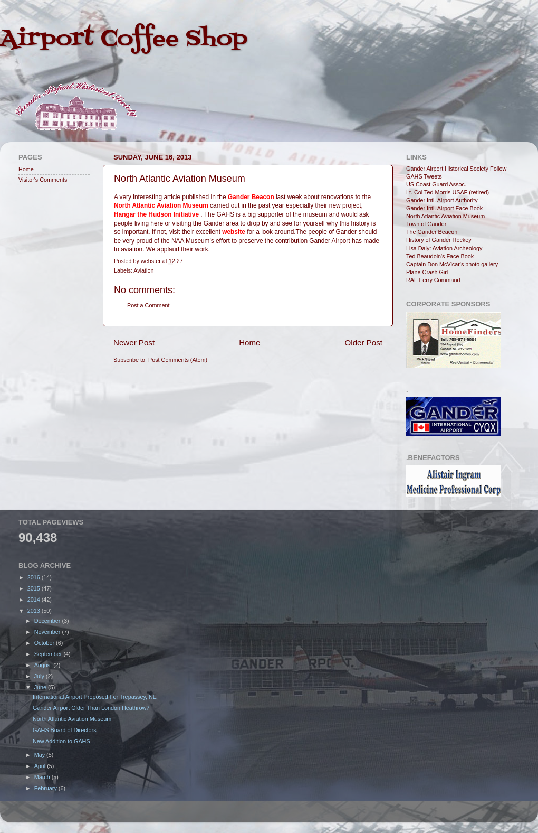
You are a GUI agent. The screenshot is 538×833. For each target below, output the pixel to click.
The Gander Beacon (431, 232)
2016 (34, 577)
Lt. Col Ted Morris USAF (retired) (447, 192)
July (40, 676)
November (48, 632)
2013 (34, 610)
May (40, 755)
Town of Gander (426, 224)
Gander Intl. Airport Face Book (444, 208)
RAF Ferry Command (433, 280)
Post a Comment (148, 305)
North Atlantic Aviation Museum (445, 216)
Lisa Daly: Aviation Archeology (444, 248)
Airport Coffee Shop (123, 39)
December (48, 620)
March (43, 777)
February (46, 788)
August (44, 665)
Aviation (143, 270)
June (41, 687)
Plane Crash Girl (427, 272)
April (40, 766)
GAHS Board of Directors (65, 730)
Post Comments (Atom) (177, 360)
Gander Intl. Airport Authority (442, 200)
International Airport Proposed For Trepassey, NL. (95, 697)
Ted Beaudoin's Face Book (440, 256)
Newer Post (134, 342)
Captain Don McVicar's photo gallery (452, 264)
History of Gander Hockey (439, 240)
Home (249, 342)
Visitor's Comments (42, 179)
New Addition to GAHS (61, 741)
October (45, 643)
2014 (34, 599)
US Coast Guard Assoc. (436, 184)
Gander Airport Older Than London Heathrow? (91, 708)
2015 (34, 588)
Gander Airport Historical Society (447, 168)
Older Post (363, 342)
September (49, 654)
